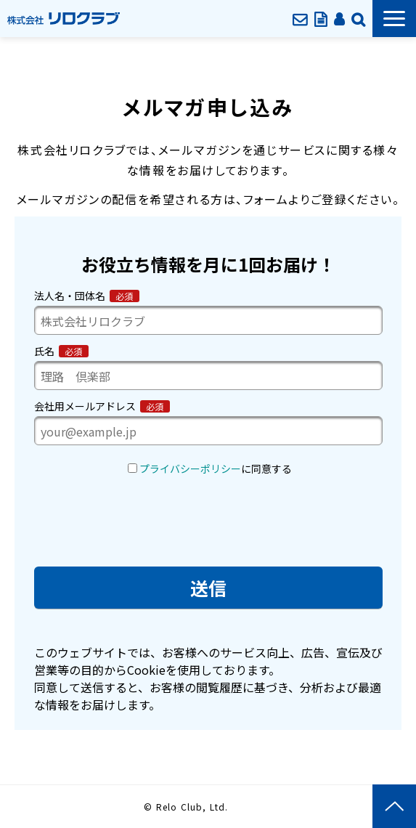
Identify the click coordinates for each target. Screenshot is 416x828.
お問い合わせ (300, 18)
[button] (394, 18)
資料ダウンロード (320, 18)
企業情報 (358, 18)
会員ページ (339, 18)
